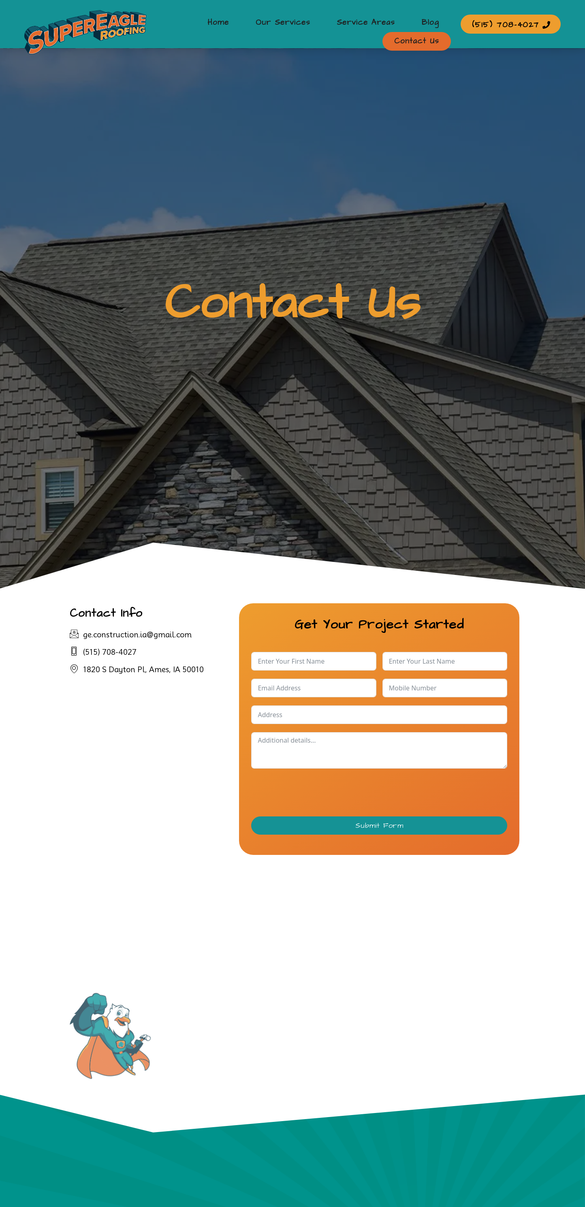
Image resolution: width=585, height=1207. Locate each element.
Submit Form (379, 825)
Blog (369, 23)
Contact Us (420, 23)
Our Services (236, 23)
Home (179, 23)
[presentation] (312, 792)
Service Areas (312, 23)
